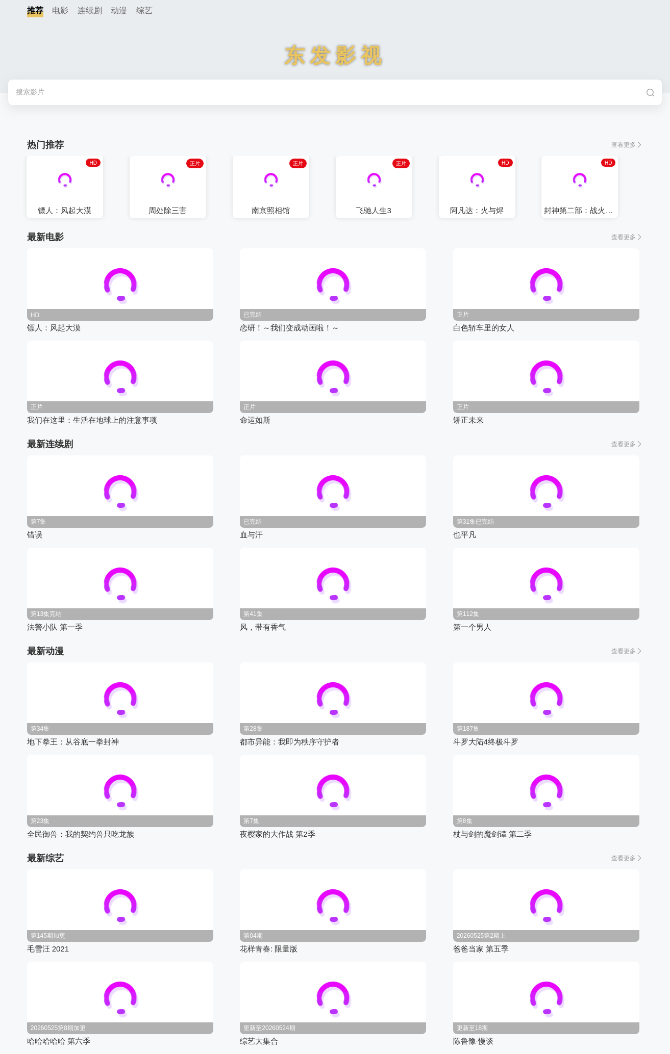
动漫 (119, 10)
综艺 (144, 10)
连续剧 (90, 10)
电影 (60, 10)
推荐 (35, 10)
